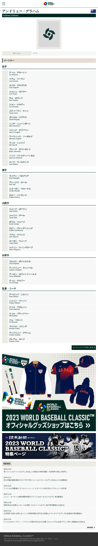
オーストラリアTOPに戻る (83, 347)
